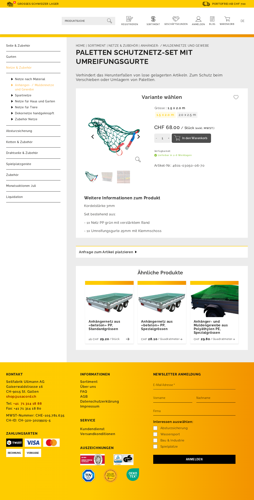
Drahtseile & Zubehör (22, 153)
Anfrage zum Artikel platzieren (108, 251)
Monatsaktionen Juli (21, 185)
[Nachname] (215, 397)
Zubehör (12, 175)
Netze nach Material (30, 79)
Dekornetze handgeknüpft (34, 113)
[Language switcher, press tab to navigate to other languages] (243, 21)
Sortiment (97, 45)
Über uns (88, 386)
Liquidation (14, 197)
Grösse (160, 108)
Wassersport (166, 434)
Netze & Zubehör (19, 67)
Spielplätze (165, 446)
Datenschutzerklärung (99, 401)
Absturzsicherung (19, 131)
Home (80, 45)
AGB (84, 396)
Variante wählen (162, 97)
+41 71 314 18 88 (27, 403)
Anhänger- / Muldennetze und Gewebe (34, 87)
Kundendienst (92, 429)
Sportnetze (23, 95)
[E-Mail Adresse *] (194, 384)
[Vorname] (172, 397)
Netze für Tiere (26, 107)
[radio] (165, 115)
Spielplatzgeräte (18, 164)
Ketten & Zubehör (19, 142)
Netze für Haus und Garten (35, 101)
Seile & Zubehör (18, 45)
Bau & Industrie (168, 440)
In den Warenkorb (195, 138)
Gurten (11, 56)
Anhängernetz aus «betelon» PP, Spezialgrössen (157, 325)
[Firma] (194, 411)
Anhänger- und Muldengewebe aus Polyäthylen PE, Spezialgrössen (211, 327)
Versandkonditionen (97, 433)
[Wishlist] (236, 99)
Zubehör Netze (26, 119)
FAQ (83, 391)
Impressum (89, 406)
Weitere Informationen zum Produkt (122, 197)
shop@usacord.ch (21, 396)
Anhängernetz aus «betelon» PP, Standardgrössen (104, 325)
